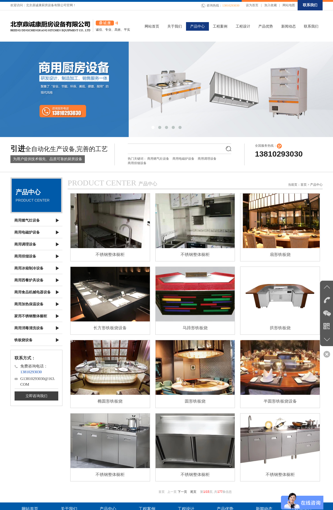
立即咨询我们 (36, 396)
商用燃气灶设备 (158, 158)
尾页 (193, 492)
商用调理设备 (207, 158)
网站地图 (289, 5)
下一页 (182, 492)
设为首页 (252, 5)
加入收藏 (270, 5)
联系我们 (310, 5)
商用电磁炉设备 (183, 158)
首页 (303, 184)
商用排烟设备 (137, 163)
